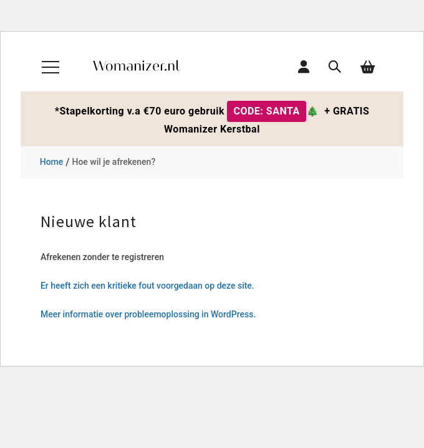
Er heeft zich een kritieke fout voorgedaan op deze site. (147, 286)
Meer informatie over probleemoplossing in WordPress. (148, 314)
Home (52, 162)
